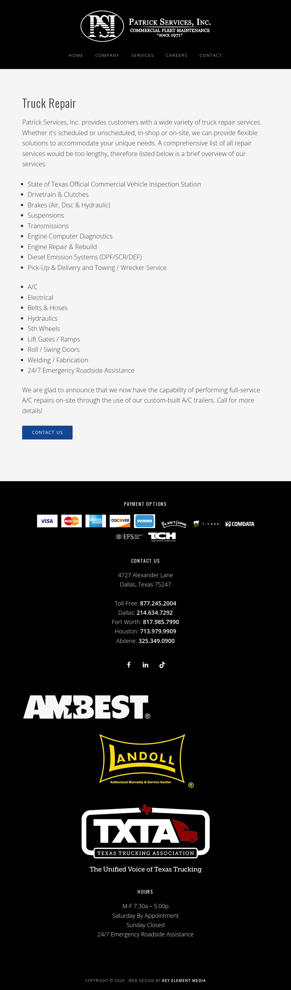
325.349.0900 (156, 641)
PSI (145, 26)
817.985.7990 (161, 622)
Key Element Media (184, 980)
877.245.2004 (158, 603)
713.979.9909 (158, 631)
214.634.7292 (155, 612)
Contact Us (47, 432)
